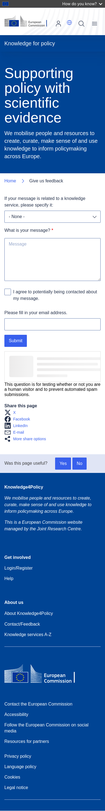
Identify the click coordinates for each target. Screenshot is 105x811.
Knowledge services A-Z (28, 634)
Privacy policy (17, 756)
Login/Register (18, 568)
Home (10, 181)
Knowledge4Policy (23, 487)
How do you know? (82, 3)
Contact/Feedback (22, 624)
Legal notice (16, 787)
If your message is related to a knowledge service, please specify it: (45, 201)
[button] (69, 22)
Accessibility (16, 714)
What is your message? (27, 230)
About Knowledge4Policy (28, 613)
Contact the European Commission (38, 704)
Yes (63, 463)
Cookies (12, 777)
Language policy (20, 766)
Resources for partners (26, 741)
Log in (58, 23)
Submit (15, 340)
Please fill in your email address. (35, 312)
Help (8, 578)
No (79, 463)
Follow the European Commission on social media (46, 728)
